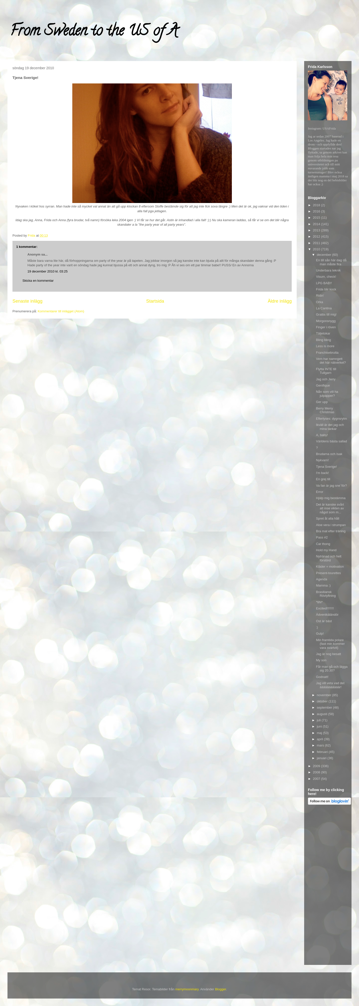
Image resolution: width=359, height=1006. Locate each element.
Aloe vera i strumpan (331, 525)
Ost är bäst (324, 621)
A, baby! (322, 435)
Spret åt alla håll (327, 518)
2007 (317, 779)
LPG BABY (324, 283)
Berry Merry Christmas (325, 410)
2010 (317, 249)
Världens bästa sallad (331, 441)
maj (320, 733)
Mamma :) (323, 585)
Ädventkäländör (327, 614)
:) (317, 627)
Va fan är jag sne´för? (331, 485)
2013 (317, 230)
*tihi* (319, 602)
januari (322, 758)
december (324, 255)
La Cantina (324, 308)
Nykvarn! (322, 460)
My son (321, 660)
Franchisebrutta (327, 352)
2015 (317, 217)
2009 (317, 766)
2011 (317, 243)
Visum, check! (326, 276)
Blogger (220, 989)
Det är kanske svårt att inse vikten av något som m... (330, 508)
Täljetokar (323, 333)
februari (323, 752)
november (324, 695)
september (325, 707)
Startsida (155, 301)
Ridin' (320, 295)
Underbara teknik (328, 270)
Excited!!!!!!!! (325, 608)
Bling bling (323, 340)
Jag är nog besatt (328, 654)
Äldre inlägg (280, 301)
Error (319, 492)
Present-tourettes (328, 573)
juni (320, 726)
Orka (319, 302)
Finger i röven (326, 327)
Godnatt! (322, 677)
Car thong (323, 544)
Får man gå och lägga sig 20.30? (331, 668)
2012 (317, 236)
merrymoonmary (187, 989)
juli (319, 720)
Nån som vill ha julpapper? (327, 394)
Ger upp (322, 402)
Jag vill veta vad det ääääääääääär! (330, 685)
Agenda (321, 579)
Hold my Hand (326, 550)
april (320, 739)
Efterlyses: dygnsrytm (331, 418)
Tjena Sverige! (326, 467)
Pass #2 (322, 537)
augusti (322, 714)
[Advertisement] (328, 885)
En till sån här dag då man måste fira (331, 262)
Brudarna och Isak (329, 454)
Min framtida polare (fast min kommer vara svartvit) (330, 644)
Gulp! (320, 633)
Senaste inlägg (27, 301)
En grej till (323, 479)
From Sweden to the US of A (94, 32)
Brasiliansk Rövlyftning (326, 594)
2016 (317, 211)
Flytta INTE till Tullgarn (326, 371)
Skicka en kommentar (38, 280)
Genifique (323, 385)
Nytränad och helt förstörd (328, 558)
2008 (317, 772)
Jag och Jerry (325, 379)
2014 (317, 224)
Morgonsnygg (326, 321)
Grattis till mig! (326, 314)
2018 (317, 205)
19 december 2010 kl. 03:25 (47, 271)
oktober (323, 701)
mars (321, 745)
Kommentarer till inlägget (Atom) (61, 311)
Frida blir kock (326, 289)
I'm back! (322, 473)
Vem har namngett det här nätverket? (331, 361)
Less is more (325, 346)
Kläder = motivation (330, 566)
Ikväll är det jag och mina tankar (330, 427)
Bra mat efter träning (331, 531)
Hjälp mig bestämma (331, 498)
